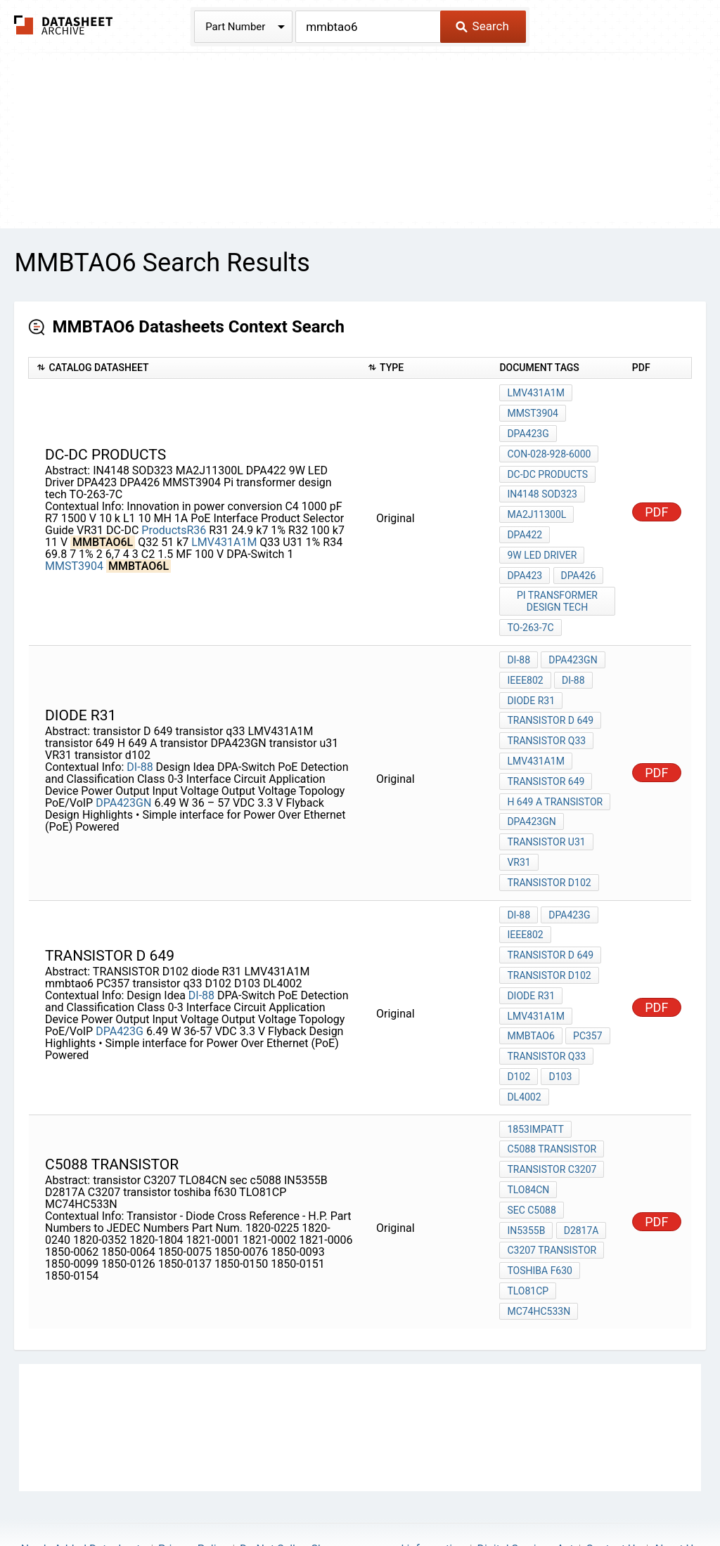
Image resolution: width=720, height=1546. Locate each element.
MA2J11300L (536, 506)
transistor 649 (545, 758)
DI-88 (140, 744)
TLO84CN (528, 1142)
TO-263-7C (530, 613)
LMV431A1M (224, 534)
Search (482, 26)
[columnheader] (194, 368)
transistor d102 (549, 853)
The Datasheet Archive (63, 24)
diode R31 (531, 682)
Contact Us (613, 1493)
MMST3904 (74, 558)
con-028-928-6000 (549, 449)
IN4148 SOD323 (542, 487)
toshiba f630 (539, 1218)
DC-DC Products (547, 468)
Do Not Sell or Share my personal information (352, 1493)
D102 (518, 1035)
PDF (656, 504)
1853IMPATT (535, 1085)
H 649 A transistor (555, 777)
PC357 (587, 997)
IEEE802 (525, 663)
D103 (559, 1035)
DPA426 (577, 563)
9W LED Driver (542, 544)
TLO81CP (527, 1237)
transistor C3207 (551, 1123)
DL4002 (524, 1054)
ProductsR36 (173, 522)
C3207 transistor (551, 1199)
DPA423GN (123, 779)
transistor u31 (546, 815)
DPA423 (524, 563)
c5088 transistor (551, 1104)
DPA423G (527, 430)
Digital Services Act (525, 1493)
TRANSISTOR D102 (549, 941)
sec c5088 (531, 1161)
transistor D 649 (550, 701)
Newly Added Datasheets (83, 1493)
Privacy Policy (193, 1493)
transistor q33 (546, 720)
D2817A (580, 1180)
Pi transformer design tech (558, 588)
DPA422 (524, 525)
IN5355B (526, 1180)
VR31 (518, 834)
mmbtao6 (530, 997)
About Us (676, 1493)
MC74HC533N (538, 1256)
